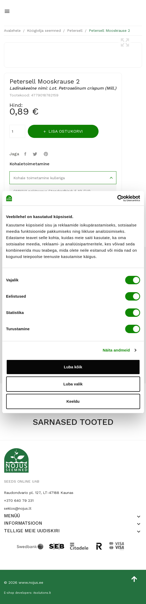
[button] (138, 516)
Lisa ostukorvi (65, 131)
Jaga (26, 154)
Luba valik (73, 384)
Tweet (35, 154)
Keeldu (72, 401)
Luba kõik (73, 367)
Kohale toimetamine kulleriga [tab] (39, 178)
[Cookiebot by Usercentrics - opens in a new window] (117, 198)
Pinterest (46, 154)
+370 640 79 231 (19, 500)
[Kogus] (17, 131)
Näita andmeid (116, 350)
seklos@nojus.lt (17, 508)
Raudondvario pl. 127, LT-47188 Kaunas (38, 493)
